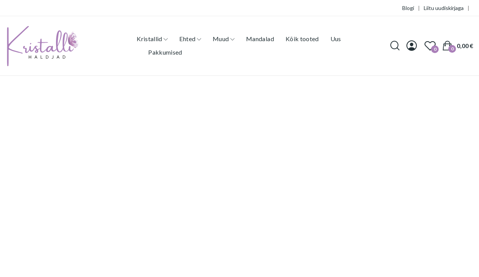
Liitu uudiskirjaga (444, 8)
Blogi (408, 8)
